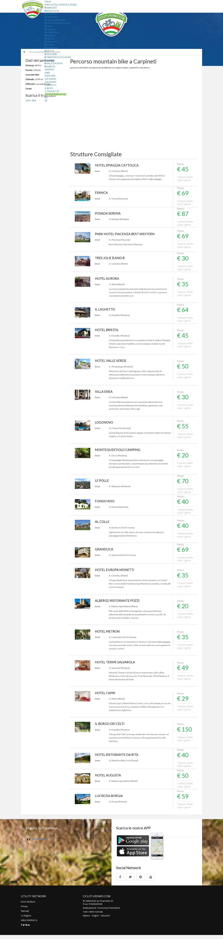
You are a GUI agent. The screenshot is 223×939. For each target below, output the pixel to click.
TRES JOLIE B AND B (111, 258)
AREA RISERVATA (29, 924)
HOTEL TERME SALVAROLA (116, 665)
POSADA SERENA (108, 213)
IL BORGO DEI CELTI (110, 726)
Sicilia (49, 51)
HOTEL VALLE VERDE (112, 362)
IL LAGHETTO (105, 310)
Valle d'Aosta (54, 63)
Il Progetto (52, 91)
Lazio (49, 26)
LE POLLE (102, 482)
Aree (47, 72)
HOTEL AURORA (107, 279)
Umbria (50, 60)
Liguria (50, 29)
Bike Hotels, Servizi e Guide (61, 4)
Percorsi (50, 75)
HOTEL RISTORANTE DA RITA (118, 757)
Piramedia (113, 911)
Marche (50, 35)
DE (46, 100)
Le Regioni (26, 919)
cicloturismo (40, 842)
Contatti (50, 85)
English (95, 919)
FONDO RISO (105, 503)
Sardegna (51, 48)
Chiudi (48, 1)
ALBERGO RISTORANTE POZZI (118, 603)
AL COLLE (102, 523)
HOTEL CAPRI (105, 695)
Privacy (24, 910)
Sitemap (25, 914)
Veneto (50, 66)
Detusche (106, 919)
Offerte (49, 69)
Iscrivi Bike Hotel (56, 94)
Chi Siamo (50, 79)
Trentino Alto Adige (58, 57)
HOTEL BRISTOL (107, 331)
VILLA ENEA (104, 393)
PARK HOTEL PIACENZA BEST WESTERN (126, 234)
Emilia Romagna (55, 20)
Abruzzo (51, 7)
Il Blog (49, 88)
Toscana (51, 54)
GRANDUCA (104, 551)
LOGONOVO (104, 424)
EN (46, 97)
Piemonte (51, 41)
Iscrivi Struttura (28, 905)
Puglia (49, 44)
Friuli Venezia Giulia (58, 23)
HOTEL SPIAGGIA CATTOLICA (118, 165)
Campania (51, 17)
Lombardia (52, 32)
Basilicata (52, 10)
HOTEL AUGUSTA (108, 778)
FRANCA (102, 193)
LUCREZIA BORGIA (109, 799)
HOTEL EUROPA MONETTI (115, 572)
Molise (49, 38)
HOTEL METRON (108, 634)
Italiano (86, 919)
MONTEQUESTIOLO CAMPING (119, 451)
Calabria (51, 14)
